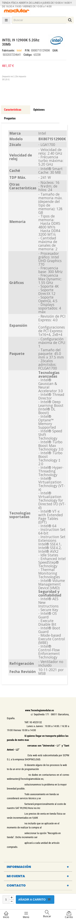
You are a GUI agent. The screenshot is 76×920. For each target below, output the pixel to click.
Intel (20, 50)
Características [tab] (12, 109)
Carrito (69, 915)
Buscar (47, 914)
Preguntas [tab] (10, 118)
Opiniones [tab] (39, 109)
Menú (26, 915)
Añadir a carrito (34, 899)
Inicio (6, 915)
